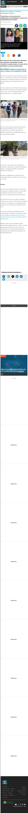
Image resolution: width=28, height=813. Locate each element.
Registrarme (13, 1)
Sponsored (4, 797)
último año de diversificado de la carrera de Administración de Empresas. (14, 217)
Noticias (18, 11)
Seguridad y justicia (7, 13)
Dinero (7, 790)
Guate (3, 790)
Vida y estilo (5, 795)
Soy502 (4, 786)
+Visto (14, 305)
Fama (11, 790)
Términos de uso (22, 792)
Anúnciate (24, 787)
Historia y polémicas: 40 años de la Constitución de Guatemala (13, 370)
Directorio (24, 794)
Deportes (4, 793)
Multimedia (11, 795)
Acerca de (24, 789)
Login (8, 1)
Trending (10, 793)
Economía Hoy (6, 788)
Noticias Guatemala (7, 11)
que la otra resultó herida (13, 201)
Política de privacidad (21, 790)
